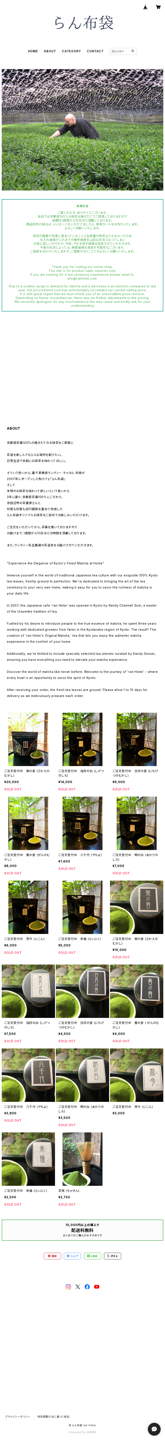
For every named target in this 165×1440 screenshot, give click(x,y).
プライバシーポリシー (18, 1416)
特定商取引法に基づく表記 (53, 1416)
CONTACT (95, 51)
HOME (33, 51)
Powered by (82, 1432)
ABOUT (50, 51)
